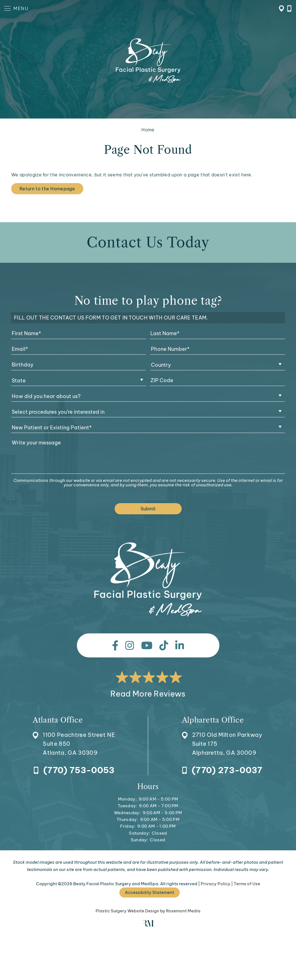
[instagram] (129, 645)
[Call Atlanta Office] (73, 770)
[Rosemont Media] (148, 925)
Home (147, 129)
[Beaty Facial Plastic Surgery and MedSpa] (148, 579)
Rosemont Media (183, 910)
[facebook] (115, 645)
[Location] (74, 736)
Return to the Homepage (47, 188)
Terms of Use (247, 883)
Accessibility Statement (149, 892)
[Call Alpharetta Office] (222, 770)
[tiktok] (163, 645)
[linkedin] (179, 645)
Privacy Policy (215, 883)
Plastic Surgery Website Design (127, 910)
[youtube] (147, 645)
